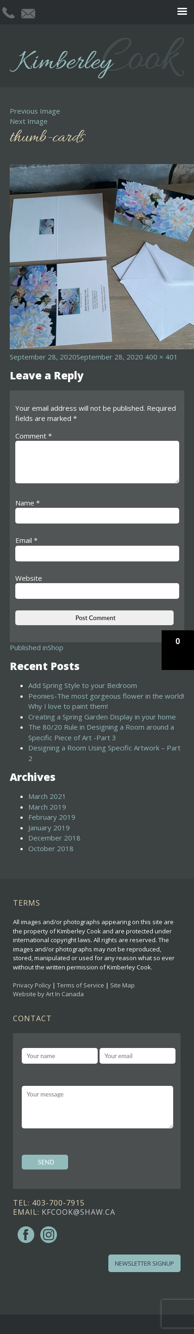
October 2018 (51, 848)
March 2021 (47, 796)
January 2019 (49, 827)
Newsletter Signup (144, 1263)
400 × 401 (161, 356)
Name (27, 502)
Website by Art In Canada (48, 994)
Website (28, 578)
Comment (33, 435)
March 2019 (47, 806)
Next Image (29, 121)
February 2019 (51, 817)
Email (26, 540)
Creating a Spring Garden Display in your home (102, 716)
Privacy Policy (32, 985)
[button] (178, 650)
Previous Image (35, 111)
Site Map (122, 985)
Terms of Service (80, 985)
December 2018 (54, 837)
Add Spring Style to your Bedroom (82, 685)
